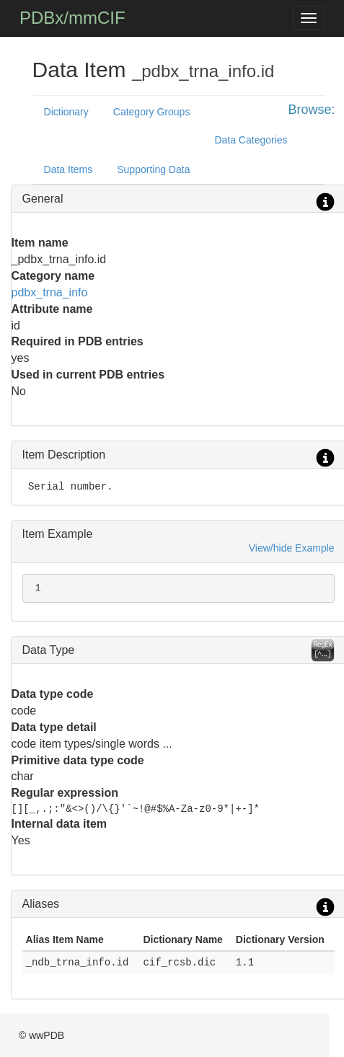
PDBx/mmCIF (72, 17)
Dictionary (66, 112)
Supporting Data (153, 169)
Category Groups (151, 112)
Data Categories (250, 140)
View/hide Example (292, 548)
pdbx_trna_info (50, 292)
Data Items (68, 169)
